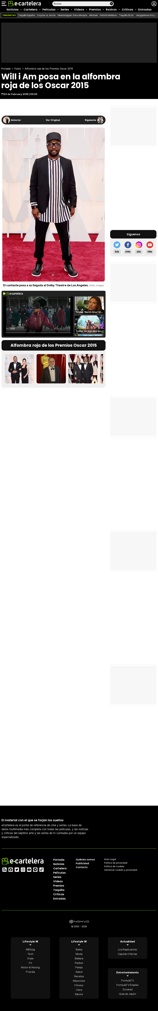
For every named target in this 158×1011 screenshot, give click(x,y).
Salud (79, 972)
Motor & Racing (30, 967)
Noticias (13, 9)
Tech (30, 954)
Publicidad (82, 863)
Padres (79, 963)
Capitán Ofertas (127, 954)
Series (64, 9)
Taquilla (58, 890)
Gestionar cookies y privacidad (120, 869)
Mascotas (79, 981)
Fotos (17, 68)
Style (30, 958)
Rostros (111, 9)
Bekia (79, 949)
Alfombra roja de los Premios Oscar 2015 (49, 68)
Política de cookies (114, 866)
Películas (48, 9)
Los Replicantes (127, 949)
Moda (79, 954)
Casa (79, 990)
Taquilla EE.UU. (126, 15)
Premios (95, 9)
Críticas (127, 9)
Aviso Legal (110, 859)
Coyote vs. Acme (46, 15)
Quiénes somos (85, 859)
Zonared (128, 989)
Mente (79, 994)
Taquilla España (26, 15)
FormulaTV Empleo (127, 985)
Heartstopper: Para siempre (72, 15)
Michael (93, 15)
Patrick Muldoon (108, 15)
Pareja (79, 967)
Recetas (79, 976)
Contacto (82, 867)
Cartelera (30, 9)
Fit (30, 963)
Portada (5, 68)
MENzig (30, 949)
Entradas (145, 9)
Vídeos (79, 9)
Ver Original (53, 120)
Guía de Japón (127, 994)
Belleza (79, 958)
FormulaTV (127, 980)
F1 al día (30, 972)
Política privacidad (115, 862)
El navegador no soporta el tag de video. (38, 316)
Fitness (79, 985)
